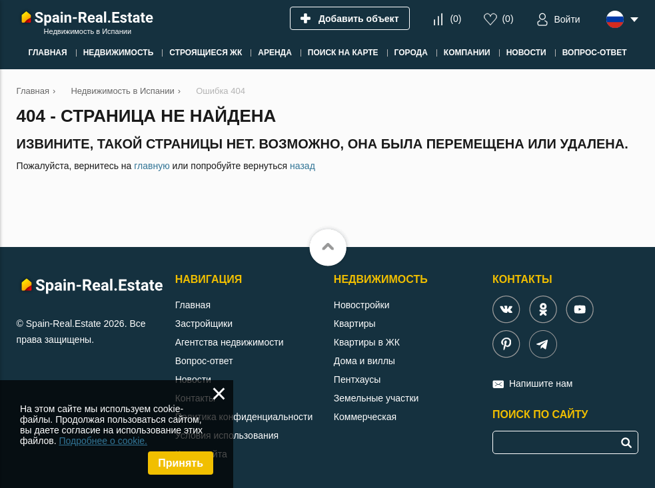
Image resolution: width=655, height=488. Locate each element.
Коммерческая (365, 416)
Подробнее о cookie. (103, 440)
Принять (180, 463)
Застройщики (204, 323)
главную (151, 165)
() (455, 18)
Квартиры (355, 323)
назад (302, 165)
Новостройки (362, 305)
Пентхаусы (357, 379)
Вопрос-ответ (204, 361)
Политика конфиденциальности (244, 416)
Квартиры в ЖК (367, 342)
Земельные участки (376, 398)
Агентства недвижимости (229, 342)
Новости (193, 379)
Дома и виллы (364, 361)
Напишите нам (540, 383)
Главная (193, 305)
